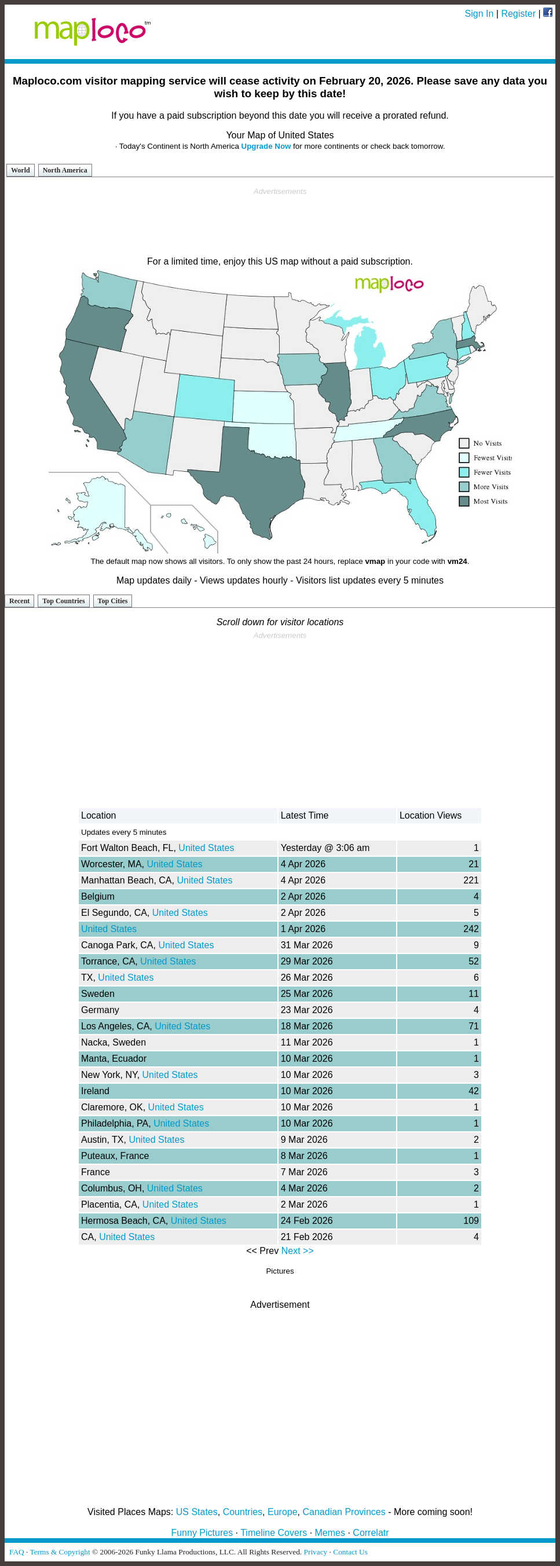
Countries (242, 1512)
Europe (283, 1512)
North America (65, 170)
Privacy (316, 1551)
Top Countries (63, 601)
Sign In (479, 14)
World (20, 170)
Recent (19, 601)
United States (206, 848)
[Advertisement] (280, 222)
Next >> (297, 1251)
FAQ (16, 1551)
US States (197, 1512)
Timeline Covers (273, 1533)
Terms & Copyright (60, 1551)
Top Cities (113, 601)
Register (518, 14)
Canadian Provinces (343, 1512)
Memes (330, 1533)
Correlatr (371, 1533)
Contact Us (350, 1551)
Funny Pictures (202, 1533)
